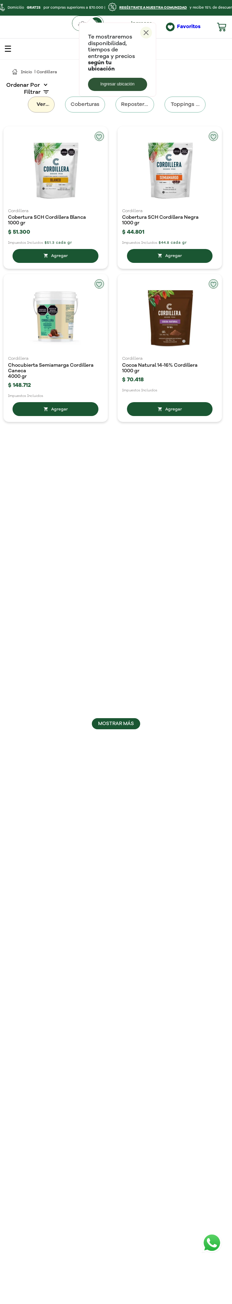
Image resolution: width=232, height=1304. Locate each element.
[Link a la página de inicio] (22, 72)
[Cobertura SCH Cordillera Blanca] (55, 173)
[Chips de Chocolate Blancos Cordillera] (170, 630)
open (8, 49)
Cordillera (47, 72)
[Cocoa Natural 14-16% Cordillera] (170, 326)
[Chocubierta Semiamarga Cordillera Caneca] (55, 326)
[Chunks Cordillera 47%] (170, 479)
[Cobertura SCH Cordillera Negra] (170, 173)
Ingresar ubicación (118, 84)
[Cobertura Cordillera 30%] (170, 778)
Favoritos (188, 26)
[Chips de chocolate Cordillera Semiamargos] (55, 479)
